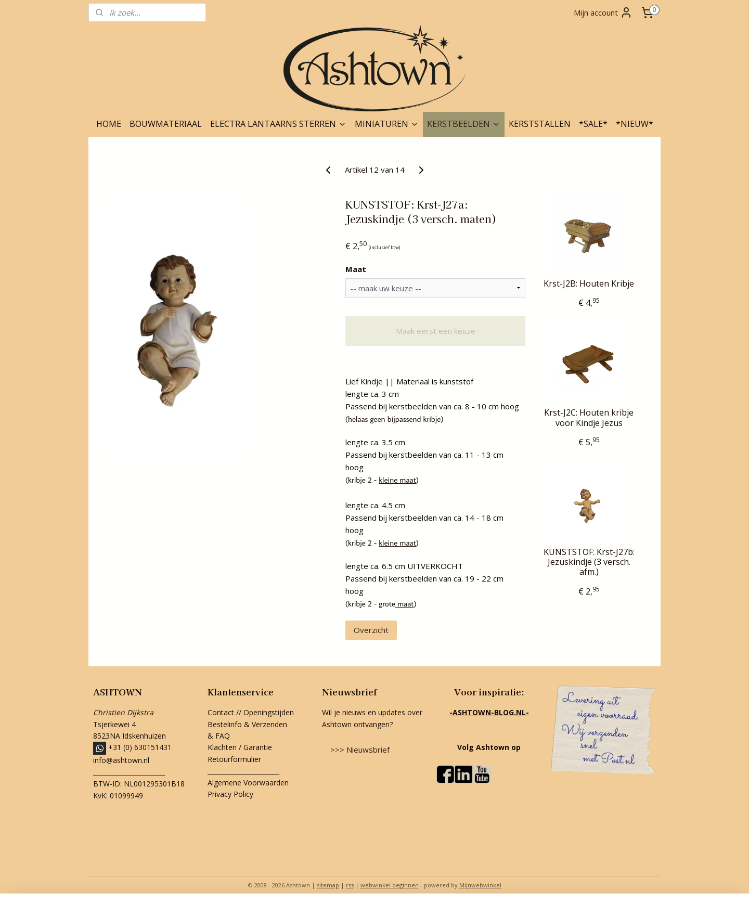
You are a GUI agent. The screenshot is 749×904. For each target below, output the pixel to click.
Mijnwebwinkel (480, 885)
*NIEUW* (634, 124)
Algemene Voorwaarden (248, 782)
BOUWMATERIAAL (166, 124)
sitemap (328, 885)
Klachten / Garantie (240, 747)
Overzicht (371, 630)
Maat (355, 269)
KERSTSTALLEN (540, 124)
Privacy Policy (230, 794)
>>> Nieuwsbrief (360, 749)
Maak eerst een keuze (435, 331)
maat (404, 604)
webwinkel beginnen (389, 885)
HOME (108, 124)
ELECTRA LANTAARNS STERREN (278, 124)
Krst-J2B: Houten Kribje (589, 284)
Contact (221, 712)
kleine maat (397, 480)
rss (350, 885)
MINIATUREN (387, 124)
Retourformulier (235, 759)
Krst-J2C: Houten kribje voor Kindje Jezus (589, 418)
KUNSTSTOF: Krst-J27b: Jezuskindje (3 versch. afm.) (589, 562)
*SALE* (593, 124)
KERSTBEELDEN (463, 124)
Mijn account (603, 12)
